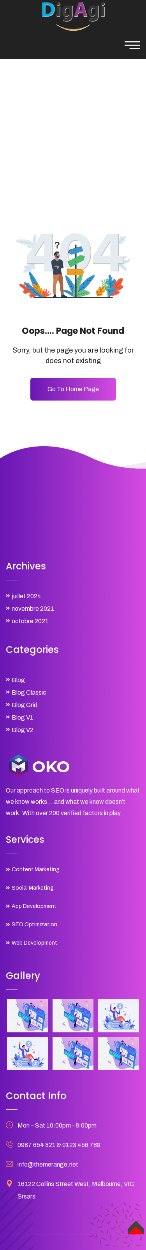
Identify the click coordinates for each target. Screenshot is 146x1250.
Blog (18, 680)
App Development (34, 906)
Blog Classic (29, 692)
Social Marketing (33, 888)
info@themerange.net (48, 1164)
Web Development (34, 943)
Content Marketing (36, 869)
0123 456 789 (81, 1145)
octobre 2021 (30, 621)
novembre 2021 (33, 608)
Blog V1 (22, 717)
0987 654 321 (37, 1145)
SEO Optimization (34, 924)
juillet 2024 (26, 596)
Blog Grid (24, 705)
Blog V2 (22, 730)
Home (41, 126)
